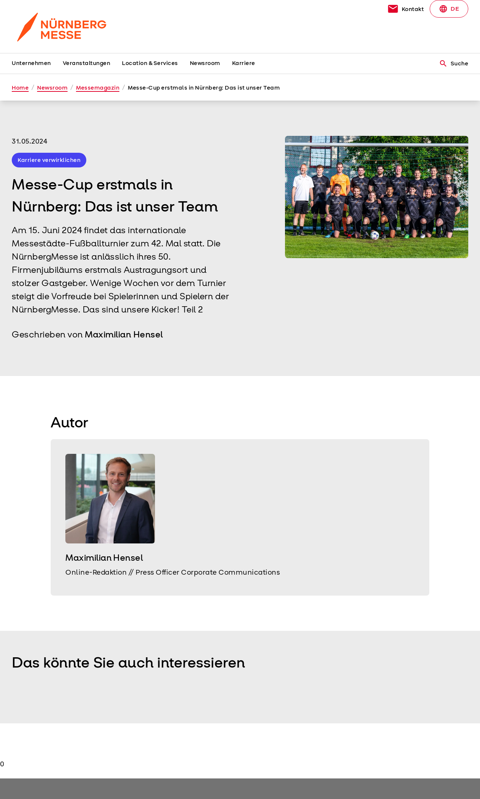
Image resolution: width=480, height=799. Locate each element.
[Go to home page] (64, 26)
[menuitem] (37, 63)
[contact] (405, 9)
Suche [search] (454, 63)
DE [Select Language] (449, 8)
